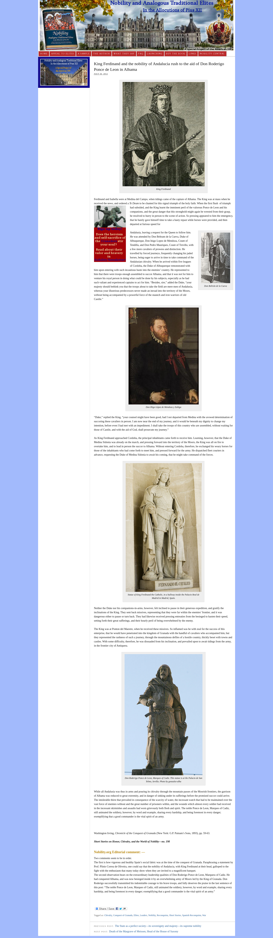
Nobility (152, 915)
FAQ (140, 53)
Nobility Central (212, 53)
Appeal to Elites (62, 53)
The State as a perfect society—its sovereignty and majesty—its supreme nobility (158, 926)
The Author (101, 53)
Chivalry (108, 915)
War (204, 915)
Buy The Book (175, 53)
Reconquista (162, 915)
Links (192, 53)
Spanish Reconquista (191, 915)
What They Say (124, 53)
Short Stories (175, 915)
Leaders (143, 915)
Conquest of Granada (123, 915)
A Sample (84, 53)
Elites (136, 915)
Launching (154, 53)
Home (44, 53)
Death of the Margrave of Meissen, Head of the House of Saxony (143, 931)
